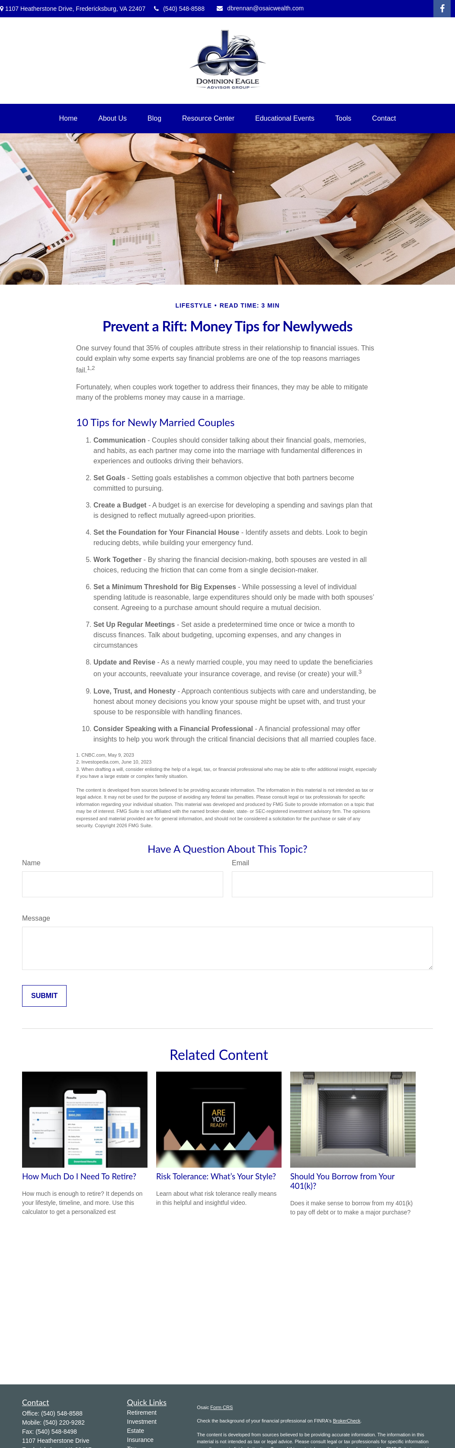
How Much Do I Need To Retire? (79, 1176)
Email (240, 863)
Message (36, 918)
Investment (142, 1421)
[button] (68, 118)
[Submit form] (44, 996)
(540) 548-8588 (179, 8)
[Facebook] (442, 8)
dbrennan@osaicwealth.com (260, 8)
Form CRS (221, 1407)
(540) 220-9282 (64, 1422)
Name (31, 863)
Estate (135, 1430)
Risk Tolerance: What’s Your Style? (216, 1176)
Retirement (142, 1412)
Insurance (140, 1439)
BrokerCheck (347, 1420)
